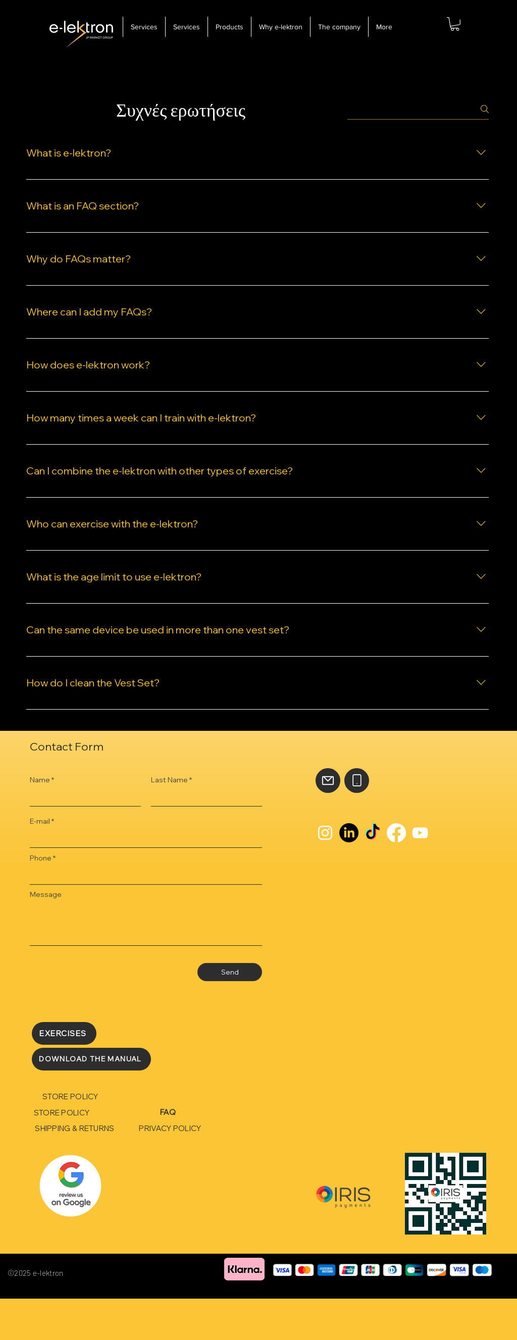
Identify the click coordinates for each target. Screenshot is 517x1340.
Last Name (169, 779)
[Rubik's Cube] (70, 1185)
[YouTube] (420, 832)
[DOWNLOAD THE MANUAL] (91, 1059)
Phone (40, 858)
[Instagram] (325, 832)
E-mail (40, 821)
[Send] (229, 972)
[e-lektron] (81, 31)
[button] (455, 24)
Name (40, 779)
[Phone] (356, 780)
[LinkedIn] (348, 832)
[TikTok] (372, 832)
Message (46, 894)
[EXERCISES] (64, 1033)
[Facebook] (396, 832)
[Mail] (328, 780)
